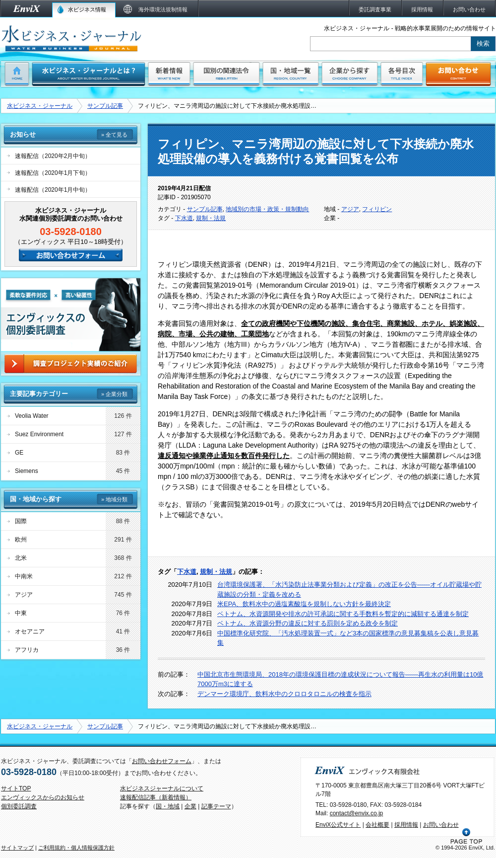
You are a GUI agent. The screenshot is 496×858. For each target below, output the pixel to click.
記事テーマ (216, 806)
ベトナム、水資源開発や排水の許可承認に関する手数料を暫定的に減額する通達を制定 (343, 614)
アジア (350, 209)
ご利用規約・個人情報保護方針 (76, 848)
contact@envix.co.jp (356, 813)
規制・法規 (211, 218)
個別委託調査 (19, 806)
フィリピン (377, 209)
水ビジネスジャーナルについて (161, 788)
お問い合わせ (441, 824)
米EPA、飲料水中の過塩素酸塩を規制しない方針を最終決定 (304, 604)
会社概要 (377, 824)
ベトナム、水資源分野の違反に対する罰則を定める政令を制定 (307, 623)
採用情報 (406, 824)
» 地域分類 (114, 499)
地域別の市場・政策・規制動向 (267, 209)
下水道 (184, 218)
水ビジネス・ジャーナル (39, 105)
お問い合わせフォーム (161, 761)
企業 (190, 806)
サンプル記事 (105, 105)
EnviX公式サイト (338, 824)
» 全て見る (114, 135)
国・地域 (168, 806)
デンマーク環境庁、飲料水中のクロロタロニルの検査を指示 (284, 694)
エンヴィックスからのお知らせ (42, 797)
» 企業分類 (114, 394)
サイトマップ (17, 848)
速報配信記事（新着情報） (155, 797)
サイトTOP (16, 788)
